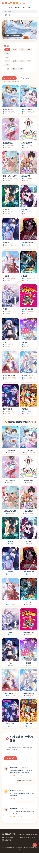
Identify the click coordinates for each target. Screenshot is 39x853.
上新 (28, 8)
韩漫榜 (16, 8)
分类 (23, 8)
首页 (10, 8)
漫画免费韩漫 (13, 3)
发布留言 (10, 758)
